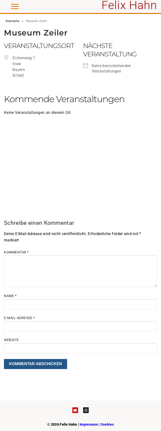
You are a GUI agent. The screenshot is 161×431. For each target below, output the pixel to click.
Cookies (107, 424)
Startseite (12, 21)
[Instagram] (86, 410)
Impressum (89, 424)
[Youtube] (75, 410)
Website (11, 340)
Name (10, 296)
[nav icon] (15, 6)
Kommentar (16, 252)
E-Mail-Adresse (19, 318)
